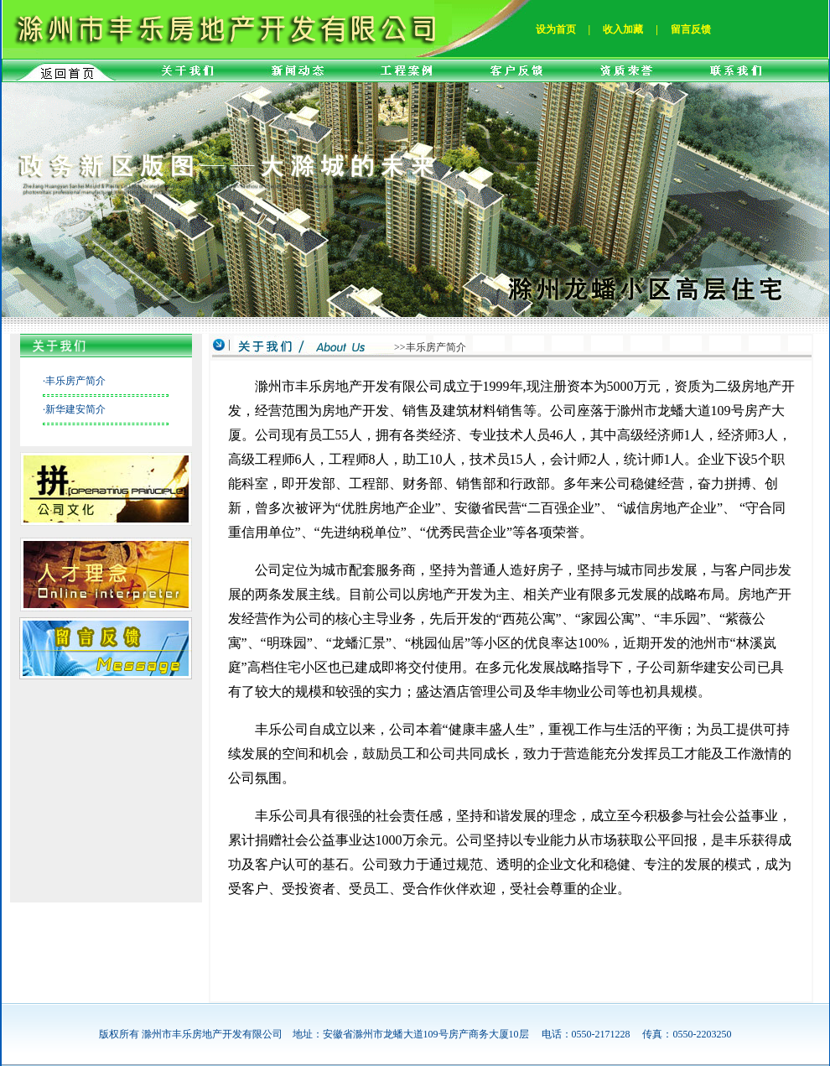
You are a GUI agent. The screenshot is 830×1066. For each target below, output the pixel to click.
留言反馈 (691, 29)
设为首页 (556, 29)
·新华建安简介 (74, 409)
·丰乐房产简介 (74, 381)
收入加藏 (623, 29)
